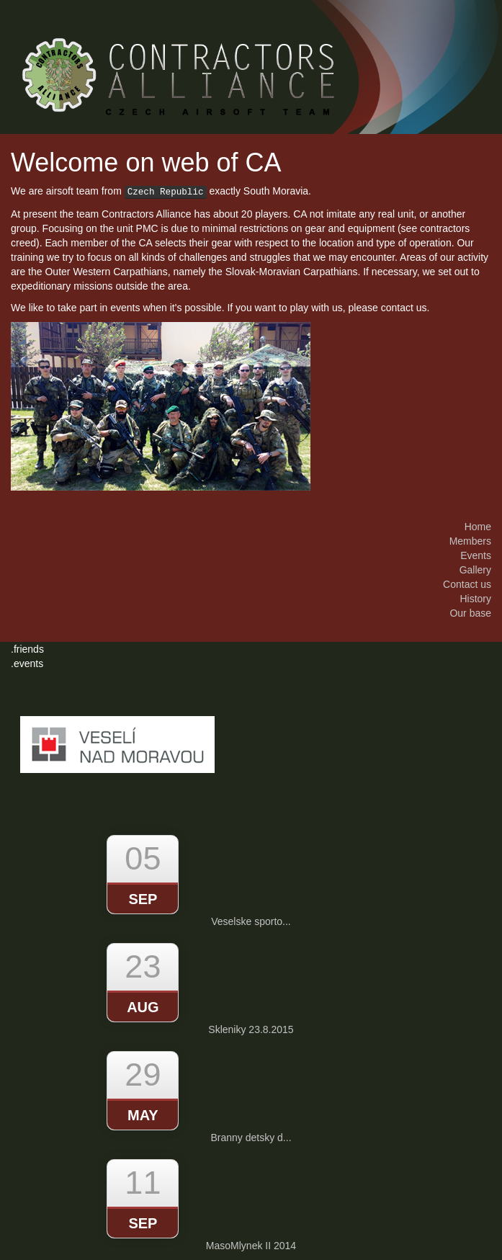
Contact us (467, 584)
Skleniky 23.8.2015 (250, 1029)
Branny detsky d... (250, 1137)
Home (478, 526)
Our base (470, 613)
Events (475, 555)
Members (470, 541)
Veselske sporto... (251, 921)
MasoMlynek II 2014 (251, 1245)
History (475, 598)
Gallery (475, 570)
